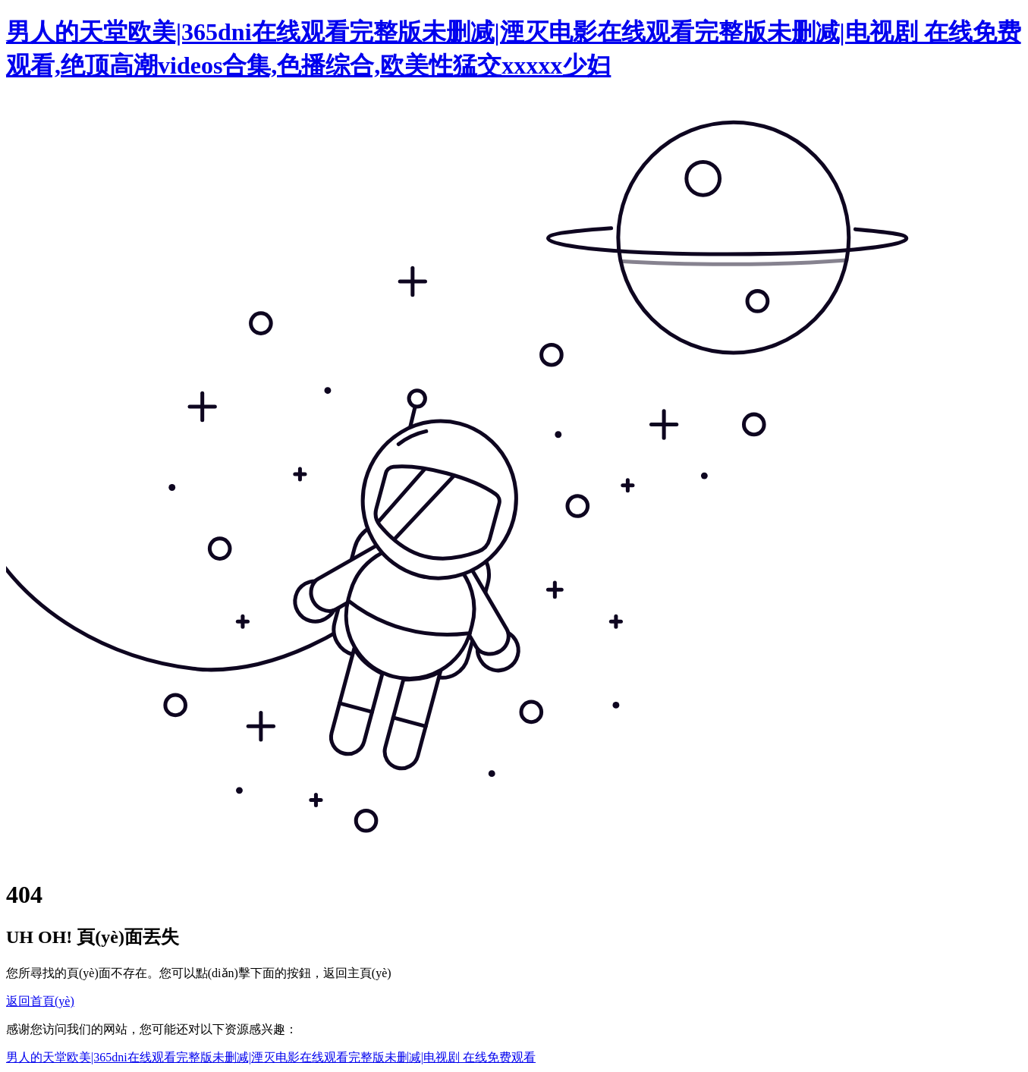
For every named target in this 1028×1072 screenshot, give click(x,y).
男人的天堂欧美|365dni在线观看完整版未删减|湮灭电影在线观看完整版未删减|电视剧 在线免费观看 (271, 1057)
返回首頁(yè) (40, 1001)
